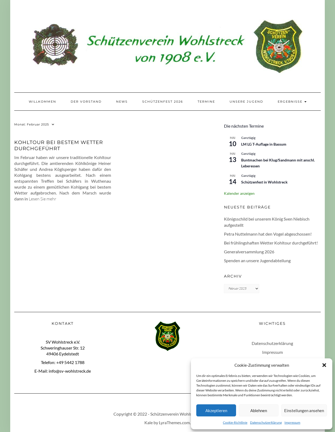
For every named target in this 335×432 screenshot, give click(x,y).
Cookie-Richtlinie (235, 422)
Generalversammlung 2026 (249, 251)
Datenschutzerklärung (266, 422)
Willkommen (42, 101)
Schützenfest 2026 (162, 101)
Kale (148, 422)
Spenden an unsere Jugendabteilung (257, 260)
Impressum (292, 422)
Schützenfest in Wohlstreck (264, 182)
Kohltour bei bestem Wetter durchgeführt (58, 145)
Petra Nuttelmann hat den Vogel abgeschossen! (268, 233)
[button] (324, 365)
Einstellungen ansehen (304, 410)
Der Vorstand (86, 101)
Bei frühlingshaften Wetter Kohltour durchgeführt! (271, 242)
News (122, 101)
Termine (206, 101)
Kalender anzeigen (239, 193)
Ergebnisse (292, 101)
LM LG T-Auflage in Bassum (263, 144)
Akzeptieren (216, 410)
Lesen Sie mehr (42, 198)
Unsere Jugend (246, 101)
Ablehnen (258, 410)
